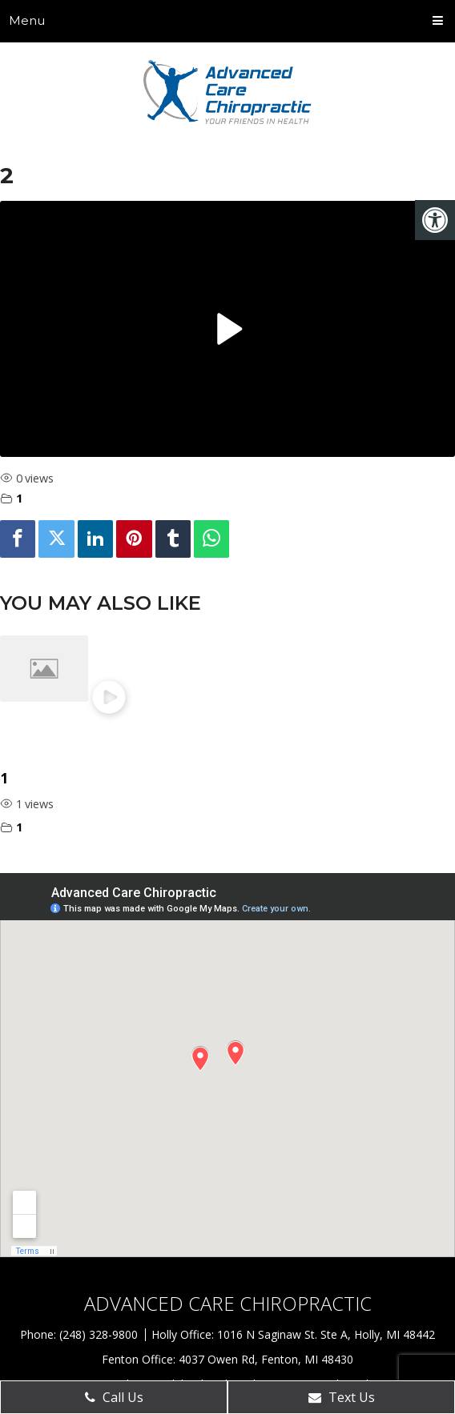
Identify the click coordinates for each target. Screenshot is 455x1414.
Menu (27, 20)
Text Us (341, 1397)
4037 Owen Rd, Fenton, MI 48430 (266, 1359)
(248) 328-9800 (100, 1334)
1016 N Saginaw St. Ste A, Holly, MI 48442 (326, 1334)
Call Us (114, 1397)
